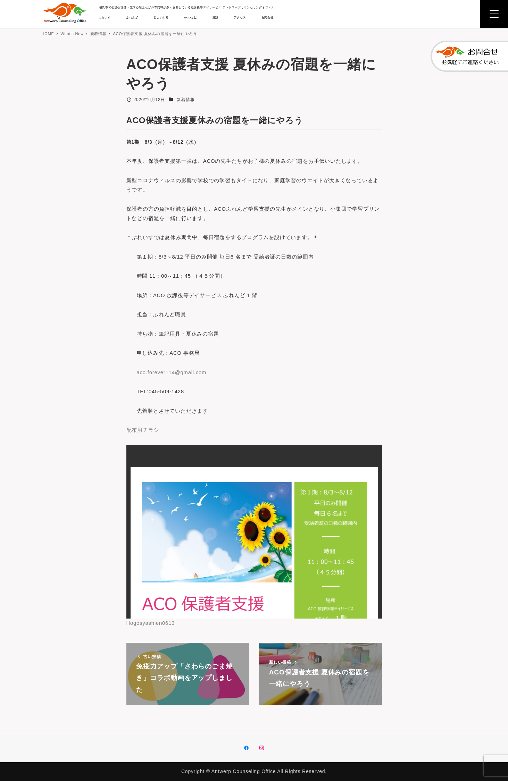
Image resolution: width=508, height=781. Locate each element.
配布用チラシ (143, 442)
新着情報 (185, 99)
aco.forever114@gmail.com (174, 382)
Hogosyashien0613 (152, 635)
